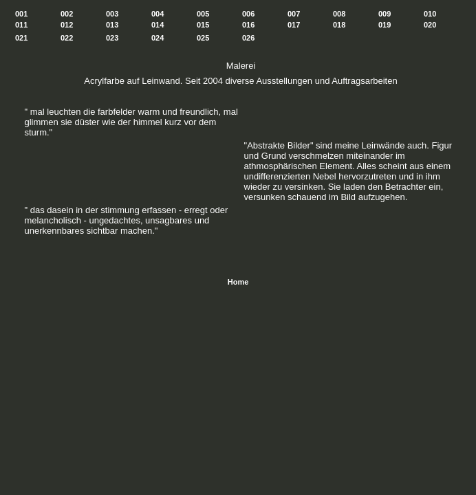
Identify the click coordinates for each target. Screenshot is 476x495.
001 (21, 14)
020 (430, 25)
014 (157, 25)
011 (21, 25)
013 (112, 25)
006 (248, 14)
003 (112, 14)
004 (157, 14)
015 (203, 25)
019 (384, 25)
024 (157, 38)
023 (112, 38)
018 (339, 25)
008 (339, 14)
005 (203, 14)
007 (294, 14)
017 (294, 25)
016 (248, 25)
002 (67, 14)
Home (238, 282)
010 (430, 14)
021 (21, 38)
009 (384, 14)
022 (67, 38)
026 (248, 38)
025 (203, 38)
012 (67, 25)
